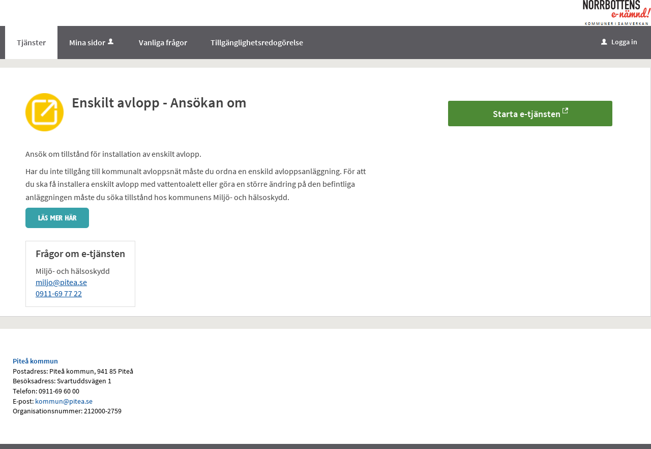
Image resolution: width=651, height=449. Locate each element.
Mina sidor (92, 42)
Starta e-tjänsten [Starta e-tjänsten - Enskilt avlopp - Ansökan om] (526, 114)
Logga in (619, 41)
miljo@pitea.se (61, 282)
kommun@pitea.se (64, 401)
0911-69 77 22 (59, 293)
